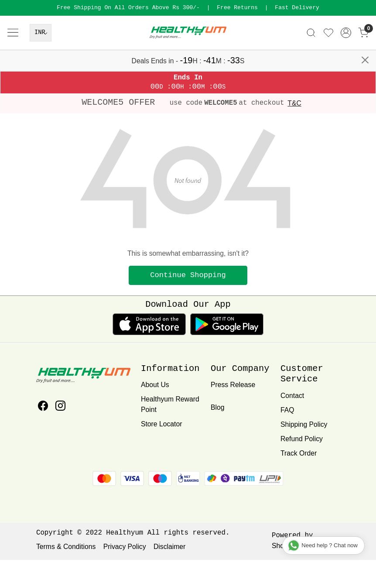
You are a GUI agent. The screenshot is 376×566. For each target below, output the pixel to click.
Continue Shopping (188, 282)
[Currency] (40, 56)
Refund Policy (301, 445)
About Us (155, 391)
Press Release (233, 391)
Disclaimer (169, 553)
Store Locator (161, 430)
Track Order (298, 459)
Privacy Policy (124, 553)
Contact (292, 401)
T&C (294, 109)
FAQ (287, 416)
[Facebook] (43, 413)
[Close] (365, 10)
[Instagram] (60, 413)
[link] (311, 56)
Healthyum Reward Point (170, 411)
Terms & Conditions (66, 553)
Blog (217, 414)
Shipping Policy (303, 430)
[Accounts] (346, 56)
